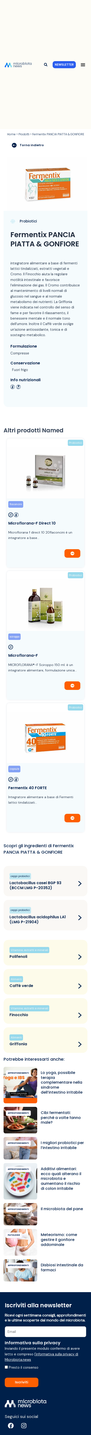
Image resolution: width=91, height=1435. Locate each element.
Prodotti (23, 134)
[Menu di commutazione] (83, 64)
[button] (46, 64)
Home (11, 134)
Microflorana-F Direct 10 (32, 523)
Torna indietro (28, 145)
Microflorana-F (23, 655)
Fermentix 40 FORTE (27, 788)
